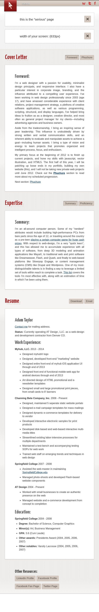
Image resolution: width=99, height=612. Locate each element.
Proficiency (86, 203)
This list (67, 272)
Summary (70, 203)
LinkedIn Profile (25, 578)
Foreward (72, 57)
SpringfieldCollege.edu (35, 472)
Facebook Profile (47, 578)
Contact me (21, 326)
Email (89, 301)
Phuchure (87, 57)
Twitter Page (50, 586)
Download (76, 301)
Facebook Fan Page (28, 586)
